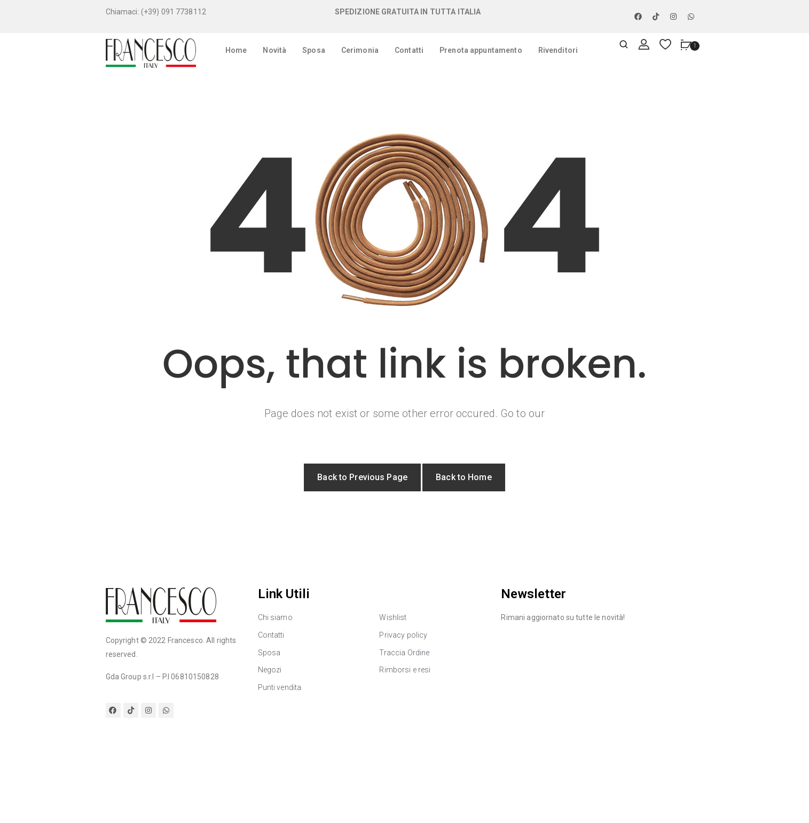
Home (236, 50)
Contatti (409, 50)
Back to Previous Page (362, 477)
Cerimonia (360, 50)
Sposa (313, 50)
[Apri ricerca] (623, 45)
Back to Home (464, 477)
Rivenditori (558, 50)
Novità (274, 50)
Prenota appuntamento (480, 50)
